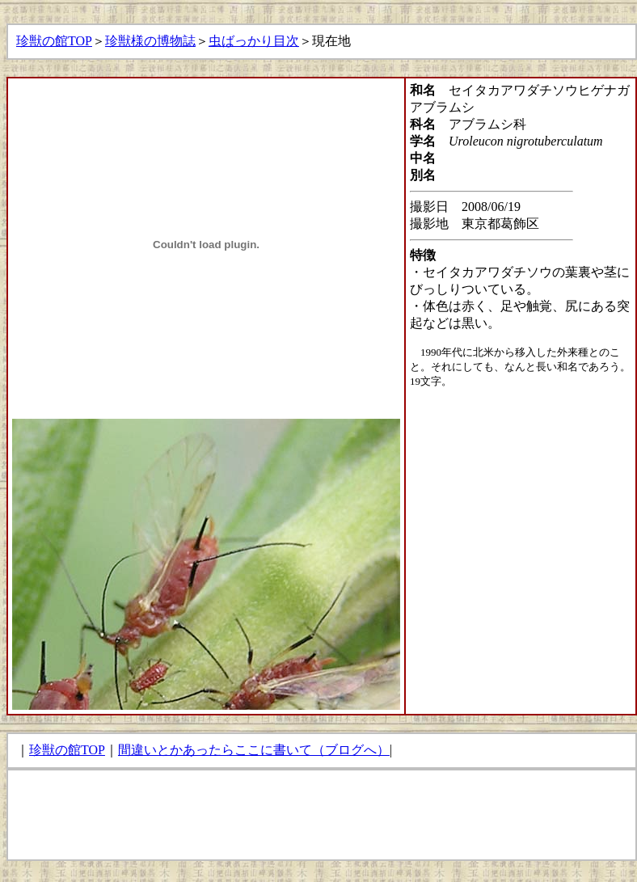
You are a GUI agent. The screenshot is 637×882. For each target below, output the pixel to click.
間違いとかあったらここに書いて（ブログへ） (254, 750)
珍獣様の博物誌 (150, 41)
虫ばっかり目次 (254, 41)
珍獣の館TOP (54, 41)
